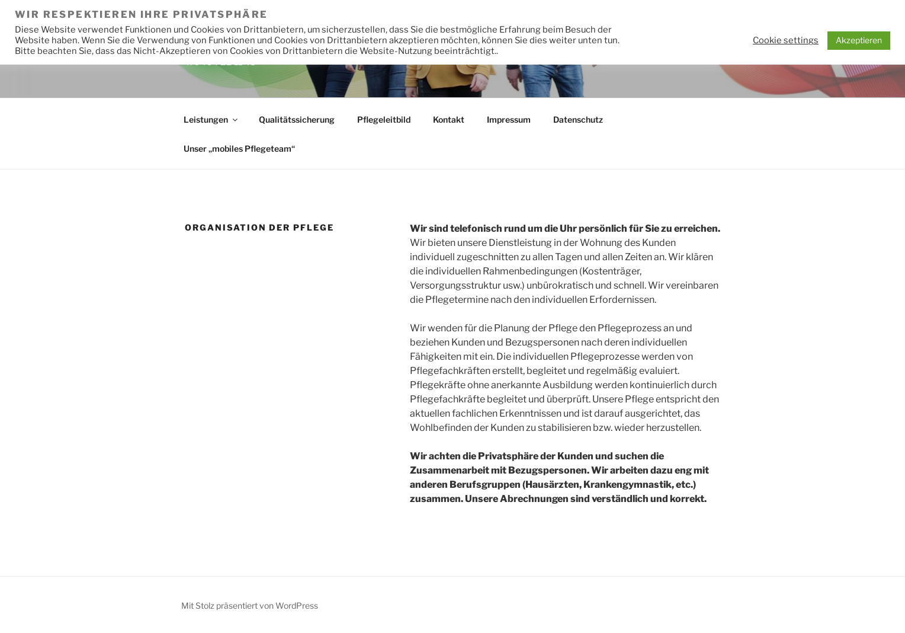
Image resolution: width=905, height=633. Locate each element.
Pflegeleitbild (383, 119)
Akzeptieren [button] (859, 40)
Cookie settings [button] (786, 40)
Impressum (509, 119)
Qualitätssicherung (297, 119)
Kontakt (448, 119)
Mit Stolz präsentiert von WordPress (249, 605)
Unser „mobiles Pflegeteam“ (239, 148)
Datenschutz (578, 119)
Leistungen (211, 119)
